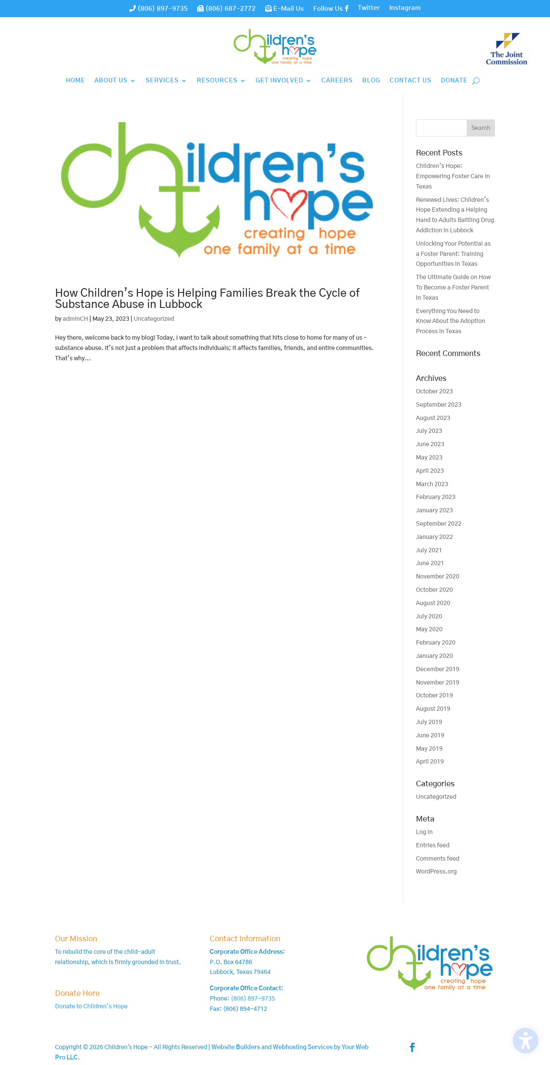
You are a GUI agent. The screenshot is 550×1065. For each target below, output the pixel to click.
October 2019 (434, 696)
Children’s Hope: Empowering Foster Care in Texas (453, 176)
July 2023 (429, 431)
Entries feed (432, 846)
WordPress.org (436, 872)
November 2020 (437, 577)
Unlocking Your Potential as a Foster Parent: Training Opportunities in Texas (453, 254)
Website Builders (235, 1047)
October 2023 (434, 392)
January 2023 (434, 511)
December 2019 (437, 669)
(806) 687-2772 (226, 8)
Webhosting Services (303, 1047)
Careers (337, 81)
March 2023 (432, 484)
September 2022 (438, 524)
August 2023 (433, 418)
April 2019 (430, 762)
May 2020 (429, 630)
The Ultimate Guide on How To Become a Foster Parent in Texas (453, 287)
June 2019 (430, 736)
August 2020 (433, 603)
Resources (217, 81)
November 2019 (437, 683)
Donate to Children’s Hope (91, 1007)
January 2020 (434, 656)
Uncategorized (154, 319)
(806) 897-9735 (158, 8)
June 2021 (430, 563)
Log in (424, 832)
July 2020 (429, 617)
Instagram (405, 8)
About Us (111, 81)
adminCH (75, 319)
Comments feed (437, 859)
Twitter (369, 8)
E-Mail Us (284, 8)
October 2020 (434, 590)
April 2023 (430, 471)
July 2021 (429, 551)
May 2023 (429, 458)
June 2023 (430, 444)
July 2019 (429, 722)
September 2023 (438, 405)
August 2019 (433, 709)
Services (162, 81)
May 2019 (429, 749)
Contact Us (410, 81)
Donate (454, 81)
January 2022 (434, 537)
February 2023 (435, 497)
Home (75, 81)
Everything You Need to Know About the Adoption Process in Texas (450, 321)
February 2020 (435, 643)
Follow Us (330, 8)
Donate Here (77, 994)
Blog (371, 81)
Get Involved (279, 81)
